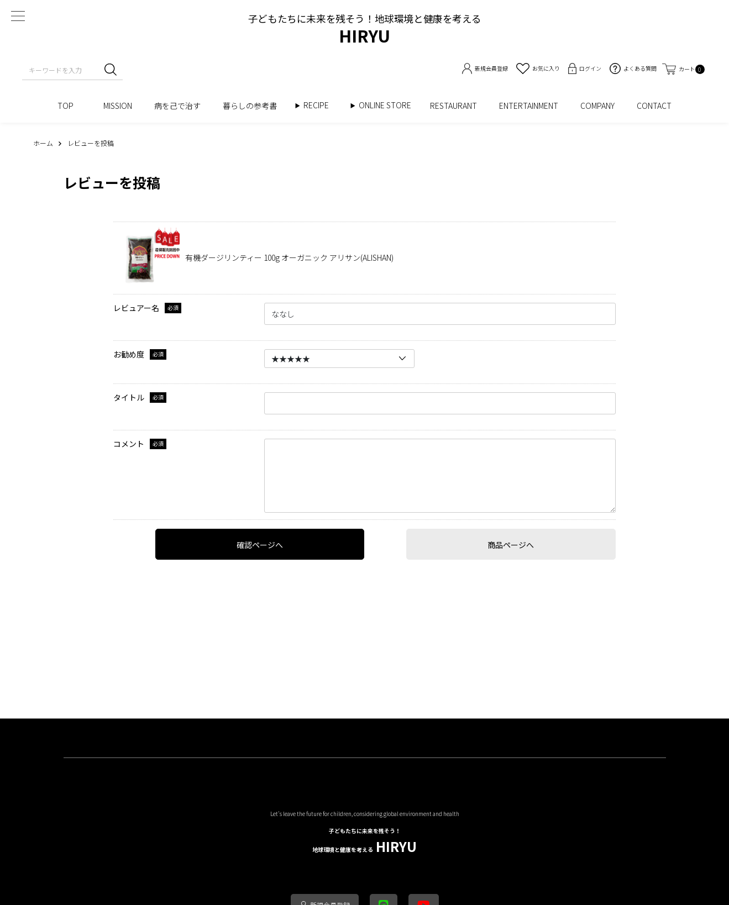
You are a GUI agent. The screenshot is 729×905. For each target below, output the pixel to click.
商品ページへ (510, 544)
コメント (128, 444)
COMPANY (597, 105)
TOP (69, 105)
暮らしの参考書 (254, 105)
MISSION (117, 105)
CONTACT (654, 105)
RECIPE (320, 105)
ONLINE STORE (389, 105)
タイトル (128, 397)
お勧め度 (128, 354)
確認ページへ (260, 544)
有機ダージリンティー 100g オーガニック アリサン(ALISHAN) (289, 257)
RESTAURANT (453, 105)
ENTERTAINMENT (528, 105)
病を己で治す (177, 105)
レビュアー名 (136, 308)
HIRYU (364, 841)
